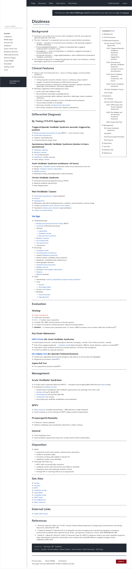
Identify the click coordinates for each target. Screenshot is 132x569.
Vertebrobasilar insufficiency (46, 253)
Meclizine (39, 392)
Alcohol (41, 285)
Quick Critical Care (10, 49)
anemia (49, 279)
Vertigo (36, 216)
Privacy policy (37, 561)
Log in (125, 3)
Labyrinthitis (58, 169)
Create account (113, 3)
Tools (6, 70)
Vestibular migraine (41, 150)
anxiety (46, 159)
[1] (63, 61)
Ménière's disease (40, 152)
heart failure (65, 205)
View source (60, 3)
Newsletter (8, 64)
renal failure (46, 289)
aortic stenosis (54, 205)
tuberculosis (58, 269)
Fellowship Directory (11, 55)
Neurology (47, 546)
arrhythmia (45, 205)
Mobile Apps (8, 40)
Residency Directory (11, 52)
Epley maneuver (40, 410)
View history (72, 3)
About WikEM (50, 561)
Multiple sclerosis (40, 171)
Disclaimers (63, 561)
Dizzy (47, 24)
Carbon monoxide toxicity (43, 210)
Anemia (37, 198)
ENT (52, 546)
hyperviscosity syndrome (71, 279)
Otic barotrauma (42, 243)
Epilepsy (39, 272)
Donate (121, 561)
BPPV (58, 359)
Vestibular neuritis (46, 169)
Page (33, 3)
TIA (35, 155)
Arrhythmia (38, 157)
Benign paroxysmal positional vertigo (47, 133)
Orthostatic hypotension (42, 135)
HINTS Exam (38, 339)
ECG (35, 320)
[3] (118, 344)
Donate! (7, 33)
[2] (115, 327)
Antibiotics (7, 46)
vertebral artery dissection (60, 105)
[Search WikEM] (13, 26)
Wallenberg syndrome (50, 255)
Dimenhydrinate (42, 394)
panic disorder (53, 208)
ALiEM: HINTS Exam (41, 514)
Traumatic (40, 226)
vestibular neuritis (64, 345)
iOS (118, 13)
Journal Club (8, 43)
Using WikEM (8, 61)
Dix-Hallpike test (39, 354)
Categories (8, 37)
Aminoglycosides (45, 287)
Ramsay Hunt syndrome (47, 236)
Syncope (37, 486)
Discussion (42, 3)
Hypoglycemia (39, 201)
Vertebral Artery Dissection (46, 265)
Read (51, 3)
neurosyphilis (48, 269)
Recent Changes (10, 58)
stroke (102, 385)
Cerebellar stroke (49, 166)
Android (125, 13)
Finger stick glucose (41, 315)
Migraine (39, 274)
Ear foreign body (42, 241)
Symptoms (58, 546)
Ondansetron (41, 397)
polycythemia (57, 279)
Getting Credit (9, 67)
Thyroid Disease (44, 295)
